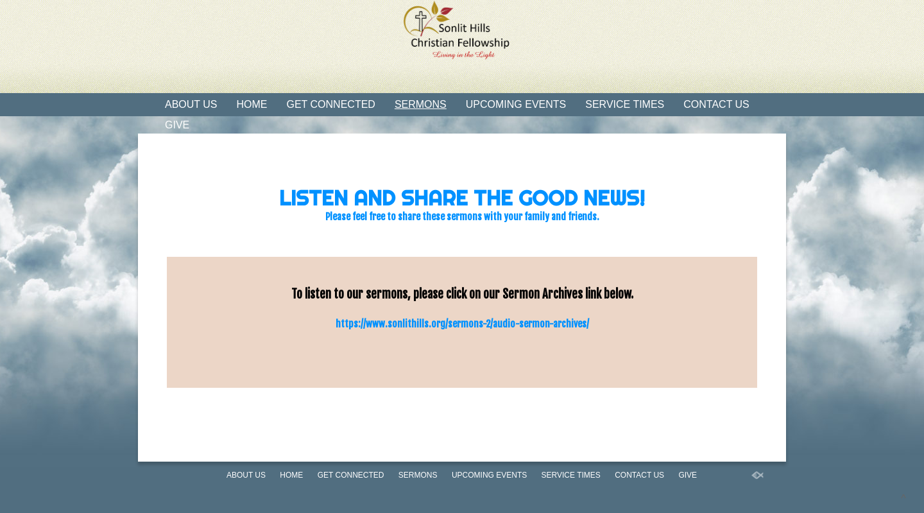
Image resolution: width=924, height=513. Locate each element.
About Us (191, 104)
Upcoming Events (516, 104)
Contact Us (716, 104)
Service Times (624, 104)
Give (177, 124)
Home (252, 104)
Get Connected (331, 104)
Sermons (421, 104)
